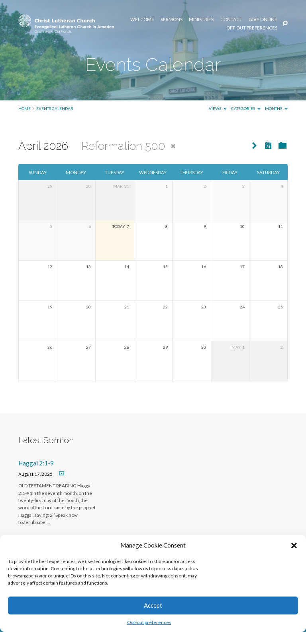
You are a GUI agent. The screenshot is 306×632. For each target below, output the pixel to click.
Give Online (263, 19)
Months (276, 108)
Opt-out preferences (149, 622)
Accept (153, 605)
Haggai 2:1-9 (36, 463)
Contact (231, 19)
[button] (294, 546)
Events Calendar (54, 108)
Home (24, 108)
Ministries (201, 19)
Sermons (171, 19)
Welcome (142, 19)
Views (218, 108)
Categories (246, 108)
